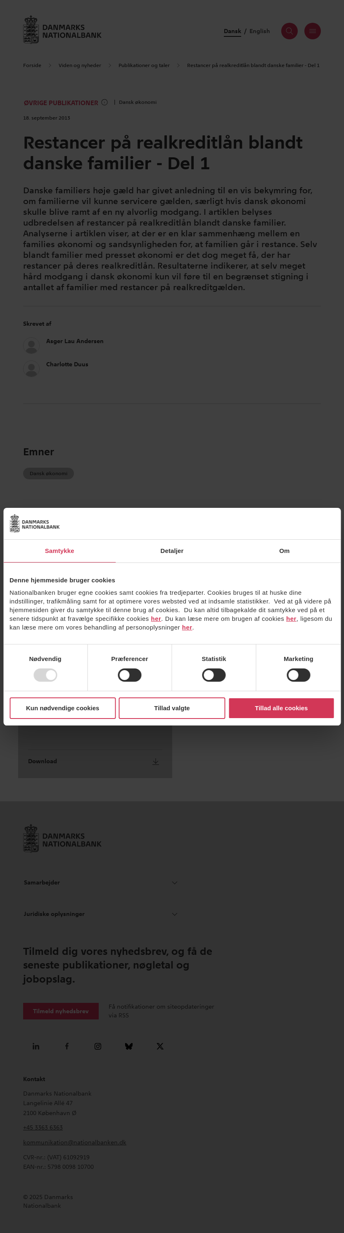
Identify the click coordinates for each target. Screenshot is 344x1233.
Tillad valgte (172, 707)
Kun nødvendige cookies (63, 707)
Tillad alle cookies (281, 707)
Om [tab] (284, 550)
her (156, 618)
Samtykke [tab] (59, 550)
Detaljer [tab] (172, 550)
